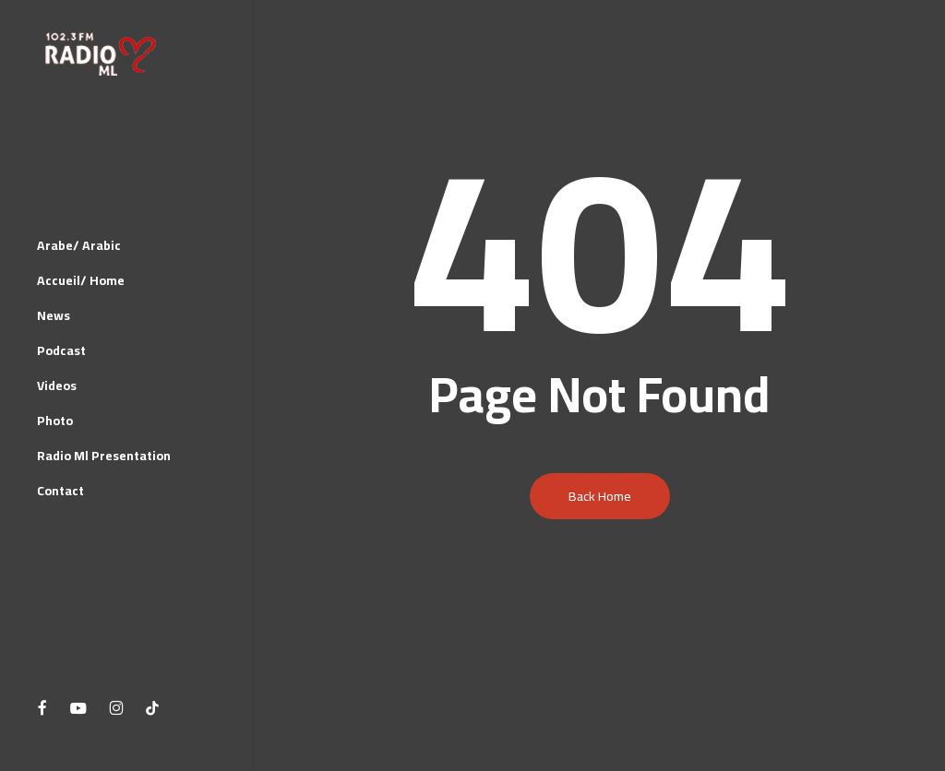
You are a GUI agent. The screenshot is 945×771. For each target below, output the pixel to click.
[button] (910, 9)
